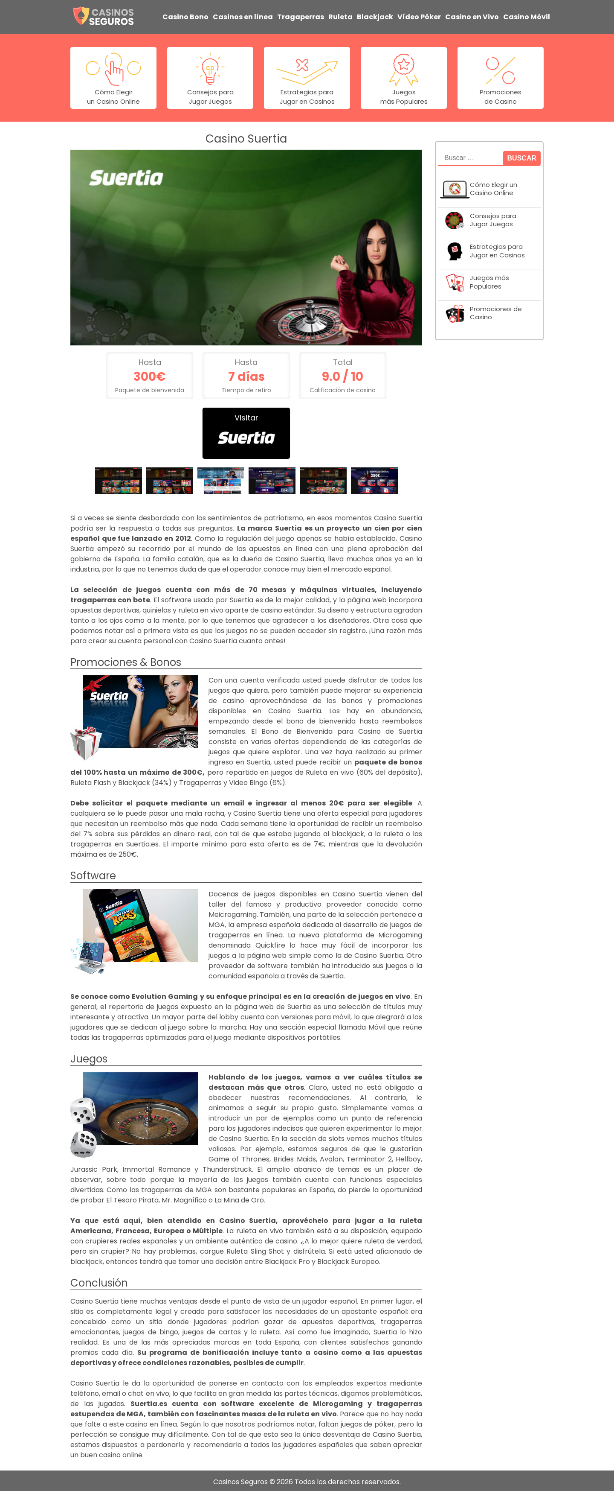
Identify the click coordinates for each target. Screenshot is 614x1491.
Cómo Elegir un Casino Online (493, 186)
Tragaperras (300, 15)
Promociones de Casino (496, 310)
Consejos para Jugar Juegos (493, 217)
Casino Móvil (526, 15)
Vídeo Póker (419, 15)
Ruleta (340, 15)
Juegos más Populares (489, 279)
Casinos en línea (243, 15)
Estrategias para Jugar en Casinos (497, 248)
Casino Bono (185, 15)
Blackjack (375, 15)
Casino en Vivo (472, 15)
